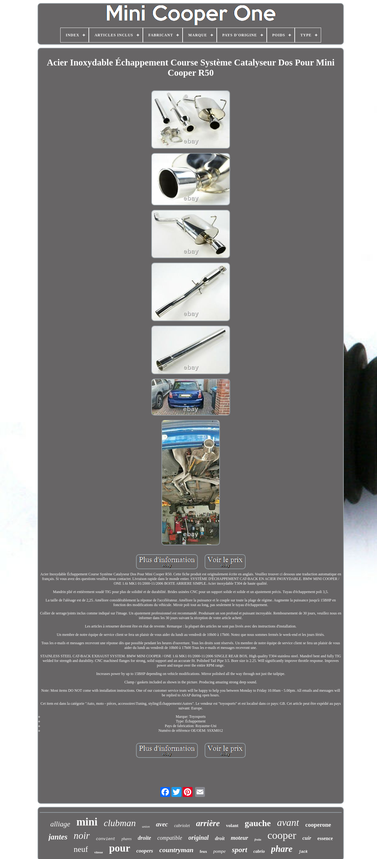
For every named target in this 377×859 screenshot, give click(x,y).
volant (232, 825)
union (146, 826)
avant (288, 822)
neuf (81, 849)
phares (126, 839)
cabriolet (182, 825)
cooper (281, 835)
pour (119, 848)
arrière (208, 823)
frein (257, 839)
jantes (57, 837)
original (198, 837)
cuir (306, 838)
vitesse (98, 852)
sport (239, 850)
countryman (176, 850)
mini (87, 822)
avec (162, 824)
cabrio (259, 851)
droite (144, 838)
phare (282, 849)
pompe (219, 851)
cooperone (318, 824)
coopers (144, 851)
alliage (60, 824)
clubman (120, 823)
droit (220, 838)
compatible (169, 838)
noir (82, 835)
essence (325, 838)
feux (203, 851)
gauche (258, 823)
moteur (239, 837)
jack (303, 852)
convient (105, 839)
